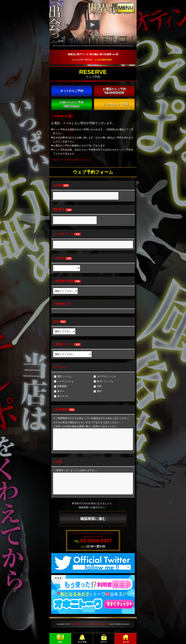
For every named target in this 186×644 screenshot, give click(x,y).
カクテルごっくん (105, 376)
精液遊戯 (60, 386)
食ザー (59, 391)
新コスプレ (61, 396)
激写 (98, 391)
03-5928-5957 (105, 59)
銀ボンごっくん (103, 381)
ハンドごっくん (64, 381)
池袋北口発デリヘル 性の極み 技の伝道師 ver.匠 (90, 624)
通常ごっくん (62, 376)
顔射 (98, 386)
